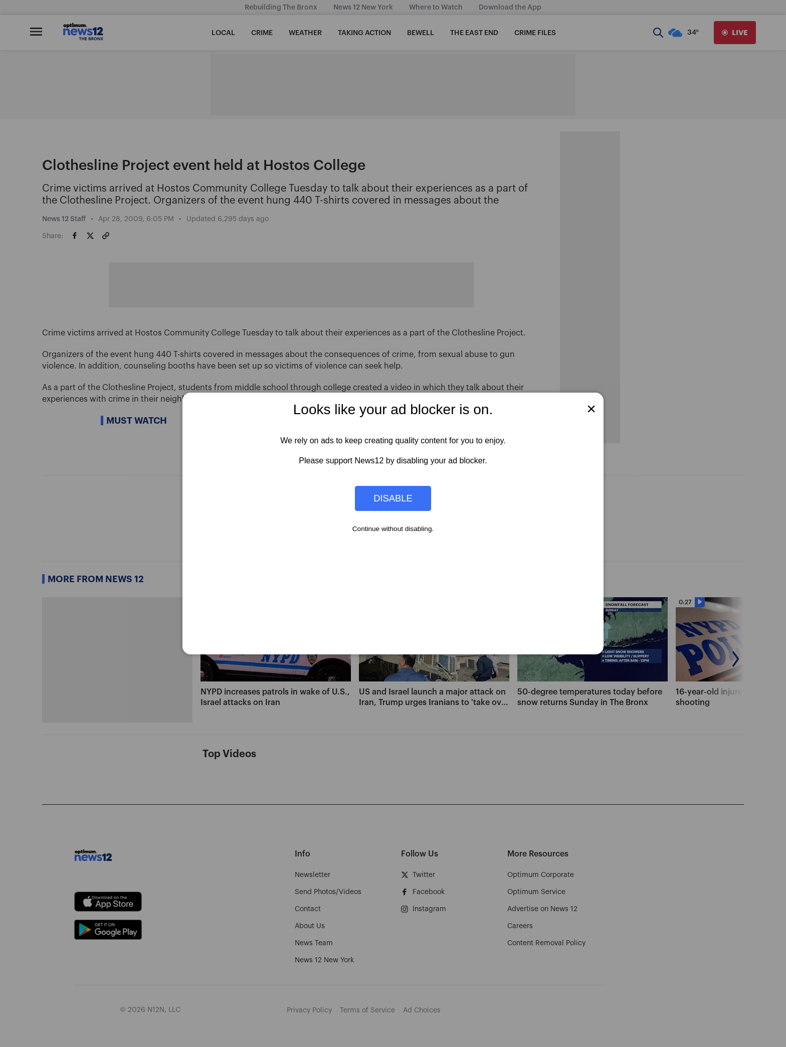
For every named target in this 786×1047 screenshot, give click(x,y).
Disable (393, 498)
